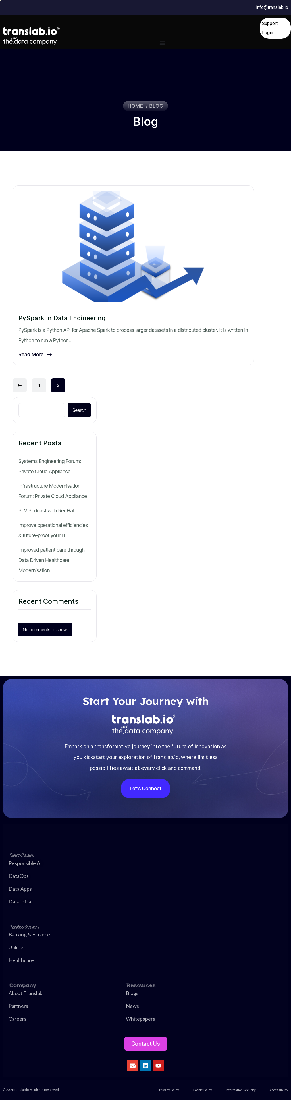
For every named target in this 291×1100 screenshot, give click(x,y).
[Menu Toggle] (162, 43)
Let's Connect (145, 788)
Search (79, 410)
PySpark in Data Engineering (62, 318)
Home (137, 106)
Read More (35, 354)
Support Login (270, 28)
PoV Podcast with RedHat (46, 511)
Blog (156, 106)
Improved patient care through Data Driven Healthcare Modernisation (51, 560)
